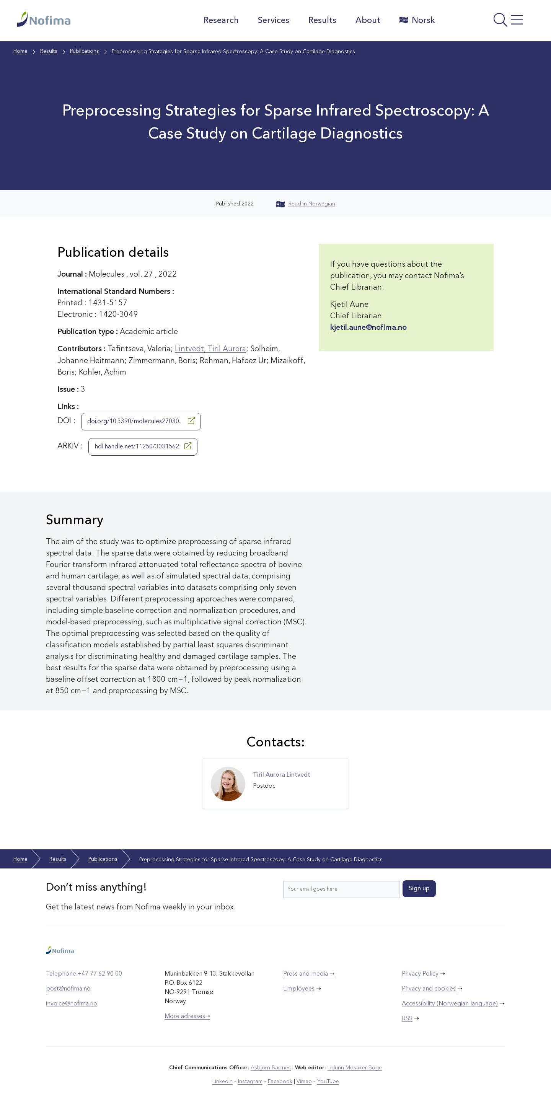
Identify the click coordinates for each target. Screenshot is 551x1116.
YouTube (328, 1081)
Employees (299, 989)
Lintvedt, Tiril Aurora (211, 349)
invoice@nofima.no (71, 1003)
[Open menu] (488, 22)
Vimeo (303, 1081)
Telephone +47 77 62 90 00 (84, 974)
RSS (407, 1018)
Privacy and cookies (429, 989)
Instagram (250, 1081)
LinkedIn (223, 1081)
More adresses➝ (187, 1016)
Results (322, 20)
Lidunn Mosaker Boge (355, 1067)
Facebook (280, 1081)
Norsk (417, 20)
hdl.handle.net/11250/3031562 (143, 446)
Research (220, 20)
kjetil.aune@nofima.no (368, 328)
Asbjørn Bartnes (271, 1067)
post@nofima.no (68, 989)
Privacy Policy (420, 974)
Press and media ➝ (308, 974)
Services (273, 20)
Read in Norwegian (305, 204)
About (367, 20)
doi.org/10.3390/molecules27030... (141, 420)
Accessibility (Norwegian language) (450, 1003)
